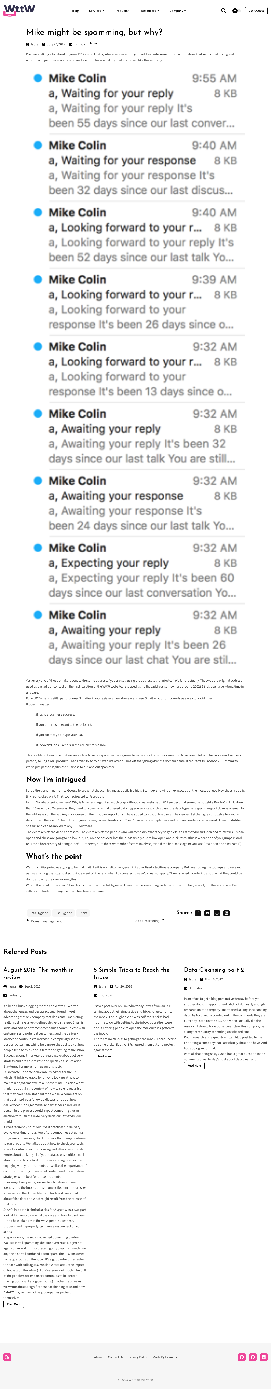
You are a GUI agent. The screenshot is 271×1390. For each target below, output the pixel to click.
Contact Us (115, 1358)
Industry (15, 997)
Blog (75, 10)
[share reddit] (221, 914)
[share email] (210, 914)
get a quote (256, 11)
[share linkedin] (232, 914)
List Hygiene (63, 913)
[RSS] (7, 1358)
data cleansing (246, 1060)
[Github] (253, 1358)
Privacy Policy (138, 1358)
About (98, 1358)
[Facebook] (242, 1358)
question (250, 1055)
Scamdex (148, 790)
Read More (13, 1306)
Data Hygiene (38, 913)
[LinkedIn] (264, 1358)
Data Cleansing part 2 (214, 972)
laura (9, 988)
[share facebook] (199, 914)
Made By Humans (165, 1358)
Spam (83, 913)
